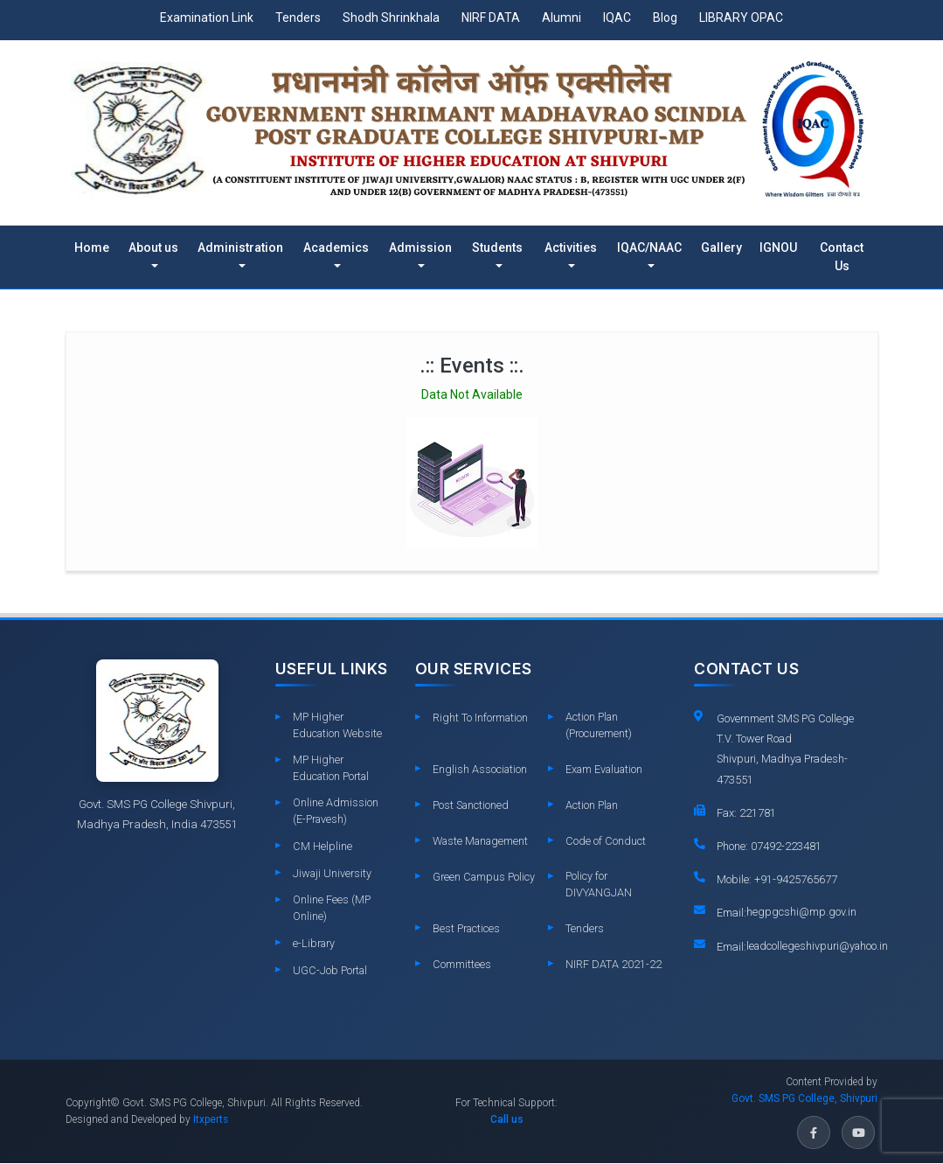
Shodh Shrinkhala (391, 17)
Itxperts (210, 1120)
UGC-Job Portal (330, 971)
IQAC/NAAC (649, 247)
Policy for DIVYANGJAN (598, 884)
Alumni (561, 17)
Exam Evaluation (605, 769)
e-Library (314, 944)
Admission (420, 247)
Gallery (721, 247)
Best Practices (467, 929)
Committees (462, 965)
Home (91, 247)
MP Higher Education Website (338, 725)
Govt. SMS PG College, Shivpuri (804, 1099)
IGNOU (778, 247)
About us (153, 247)
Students (497, 247)
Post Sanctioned (471, 805)
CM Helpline (322, 847)
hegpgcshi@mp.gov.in (801, 912)
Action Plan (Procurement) (598, 725)
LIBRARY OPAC (741, 17)
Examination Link (206, 17)
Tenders (298, 17)
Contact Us (841, 256)
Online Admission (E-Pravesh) (335, 811)
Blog (665, 17)
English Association (480, 769)
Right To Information (481, 717)
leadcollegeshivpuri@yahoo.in (818, 947)
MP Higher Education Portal (332, 768)
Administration (240, 247)
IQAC (617, 17)
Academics (336, 247)
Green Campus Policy (469, 884)
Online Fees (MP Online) (332, 909)
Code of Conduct (605, 840)
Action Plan (592, 805)
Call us (507, 1120)
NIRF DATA (490, 17)
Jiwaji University (332, 874)
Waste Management (482, 840)
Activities (570, 247)
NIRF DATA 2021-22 (613, 965)
